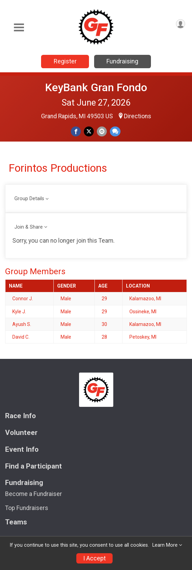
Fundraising (122, 61)
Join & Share (28, 227)
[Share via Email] (102, 131)
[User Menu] (180, 23)
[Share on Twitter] (89, 131)
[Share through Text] (115, 131)
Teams (16, 522)
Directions (137, 116)
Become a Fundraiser (33, 493)
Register (65, 61)
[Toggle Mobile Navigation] (19, 28)
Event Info (22, 449)
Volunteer (21, 433)
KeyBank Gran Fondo (96, 87)
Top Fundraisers (26, 508)
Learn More (165, 545)
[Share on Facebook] (76, 131)
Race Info (20, 416)
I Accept (94, 558)
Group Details (29, 199)
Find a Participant (33, 466)
